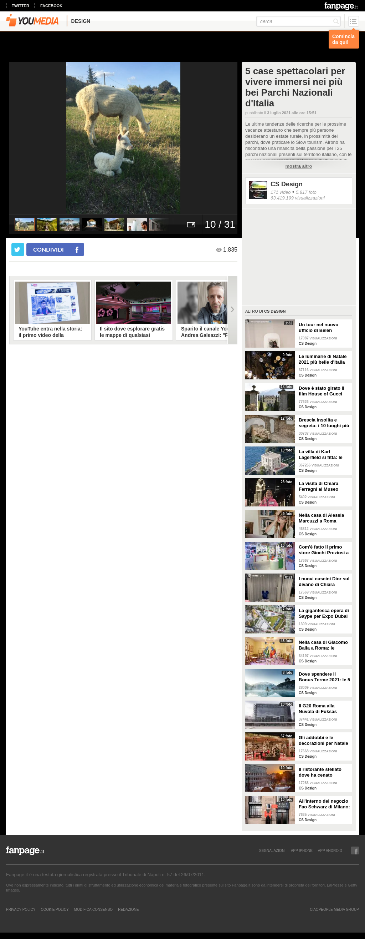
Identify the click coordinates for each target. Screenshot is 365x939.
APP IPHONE (302, 850)
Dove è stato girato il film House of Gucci (321, 391)
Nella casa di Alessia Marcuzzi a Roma (321, 518)
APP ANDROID (330, 850)
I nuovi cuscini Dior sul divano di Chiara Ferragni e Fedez (324, 581)
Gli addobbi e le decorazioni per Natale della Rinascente (323, 740)
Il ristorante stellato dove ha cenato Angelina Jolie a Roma (323, 772)
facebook (51, 6)
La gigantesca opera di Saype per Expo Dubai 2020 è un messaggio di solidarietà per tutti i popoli (324, 613)
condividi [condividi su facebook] (48, 249)
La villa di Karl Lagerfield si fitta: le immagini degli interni (322, 454)
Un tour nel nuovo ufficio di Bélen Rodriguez (318, 327)
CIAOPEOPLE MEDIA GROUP (334, 909)
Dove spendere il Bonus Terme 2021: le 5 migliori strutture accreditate (324, 677)
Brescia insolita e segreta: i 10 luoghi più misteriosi (324, 423)
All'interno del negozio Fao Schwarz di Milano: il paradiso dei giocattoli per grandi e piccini (324, 804)
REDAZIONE (128, 909)
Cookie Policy (54, 909)
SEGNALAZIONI (272, 850)
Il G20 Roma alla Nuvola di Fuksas (318, 708)
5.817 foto (306, 192)
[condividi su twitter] (17, 249)
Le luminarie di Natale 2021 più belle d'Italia (322, 359)
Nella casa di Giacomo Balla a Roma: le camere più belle (323, 645)
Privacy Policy (20, 909)
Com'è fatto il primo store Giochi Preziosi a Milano (324, 550)
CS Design (287, 184)
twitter (20, 6)
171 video (281, 192)
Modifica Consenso (93, 909)
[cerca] (298, 21)
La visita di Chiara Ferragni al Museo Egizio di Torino (318, 486)
